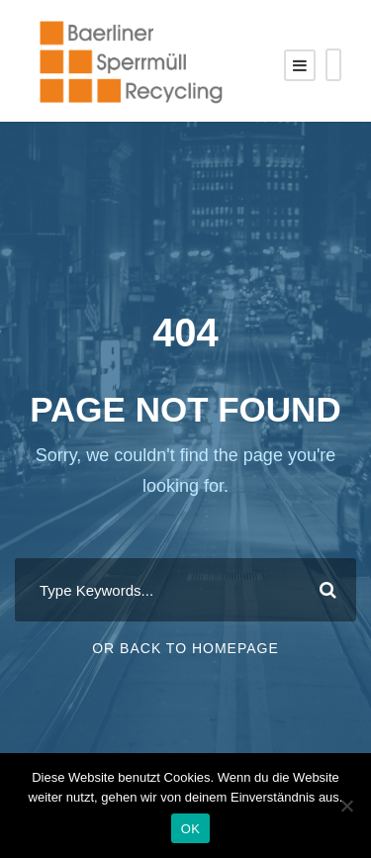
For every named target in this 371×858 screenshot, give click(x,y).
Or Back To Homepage (185, 648)
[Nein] (346, 805)
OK (190, 828)
